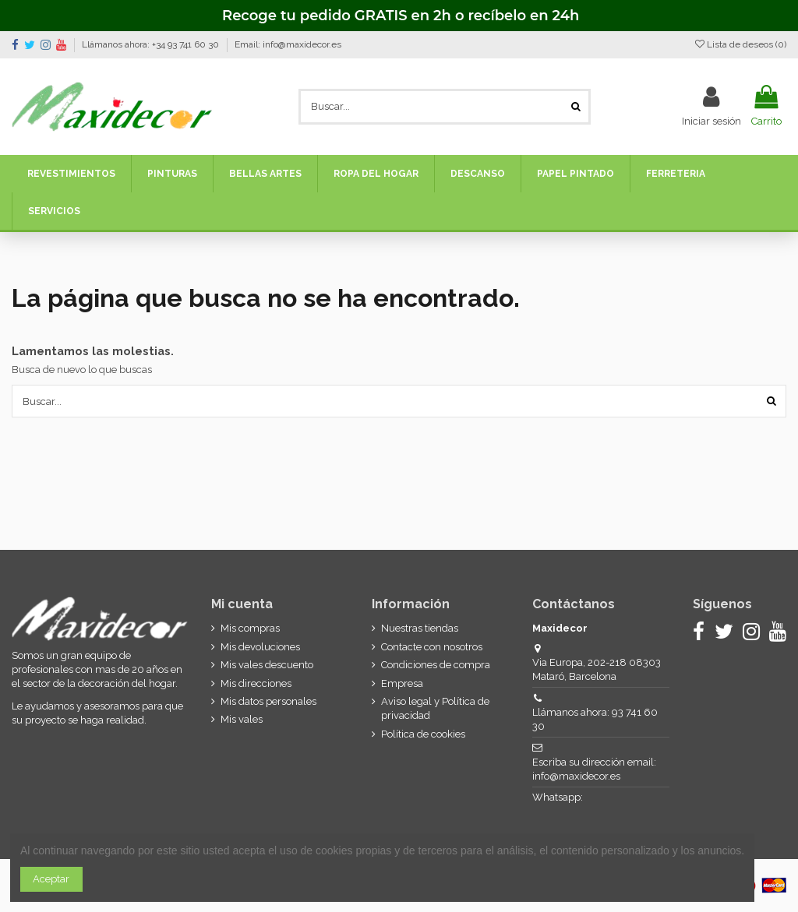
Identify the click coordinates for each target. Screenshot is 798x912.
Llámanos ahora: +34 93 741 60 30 (151, 44)
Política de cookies (423, 734)
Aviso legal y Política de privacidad (435, 708)
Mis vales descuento (267, 665)
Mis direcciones (256, 683)
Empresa (402, 683)
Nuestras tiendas (419, 628)
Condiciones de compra (435, 665)
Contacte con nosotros (431, 647)
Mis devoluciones (260, 647)
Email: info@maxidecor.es (288, 44)
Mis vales (242, 719)
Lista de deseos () (740, 44)
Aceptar (51, 879)
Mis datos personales (268, 701)
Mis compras (250, 628)
